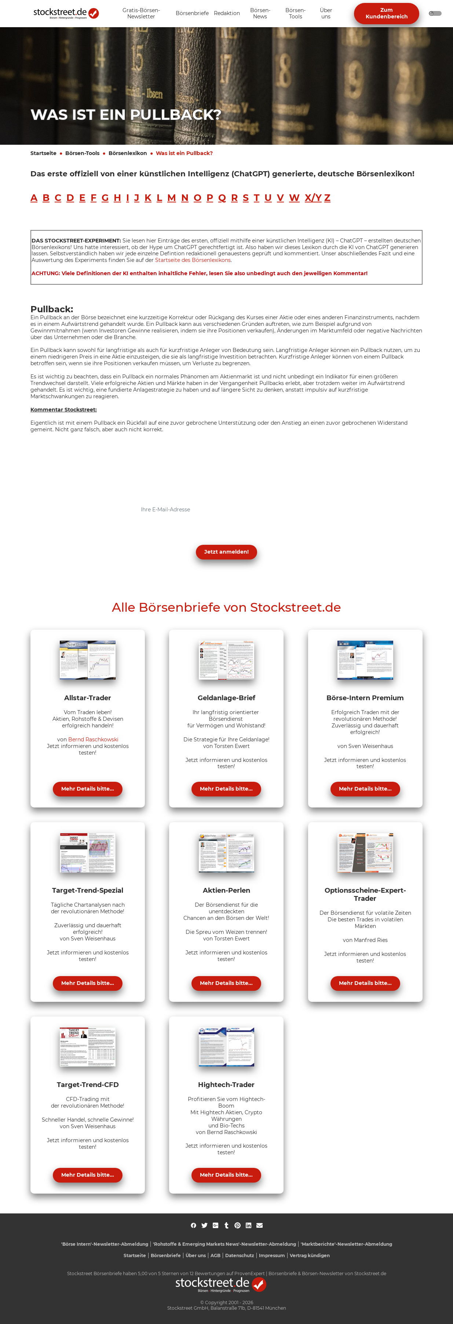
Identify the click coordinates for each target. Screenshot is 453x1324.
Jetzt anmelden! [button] (226, 551)
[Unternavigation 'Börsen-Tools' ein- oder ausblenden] (296, 14)
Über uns (196, 1255)
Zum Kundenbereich (387, 13)
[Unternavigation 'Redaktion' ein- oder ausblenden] (227, 14)
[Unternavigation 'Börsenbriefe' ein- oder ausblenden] (192, 14)
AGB (215, 1255)
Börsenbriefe (166, 1255)
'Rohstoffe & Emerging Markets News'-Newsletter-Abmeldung (224, 1244)
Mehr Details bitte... (87, 788)
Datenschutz (239, 1255)
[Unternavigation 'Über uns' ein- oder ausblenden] (326, 14)
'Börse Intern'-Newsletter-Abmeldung (104, 1244)
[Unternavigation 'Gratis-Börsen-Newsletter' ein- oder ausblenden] (141, 14)
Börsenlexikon (128, 153)
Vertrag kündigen (310, 1255)
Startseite (43, 153)
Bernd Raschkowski (93, 739)
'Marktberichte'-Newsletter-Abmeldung (346, 1244)
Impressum (272, 1255)
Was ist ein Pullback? (184, 153)
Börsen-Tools (82, 153)
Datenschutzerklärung (151, 534)
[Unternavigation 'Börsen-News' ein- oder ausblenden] (260, 14)
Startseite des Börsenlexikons (193, 260)
